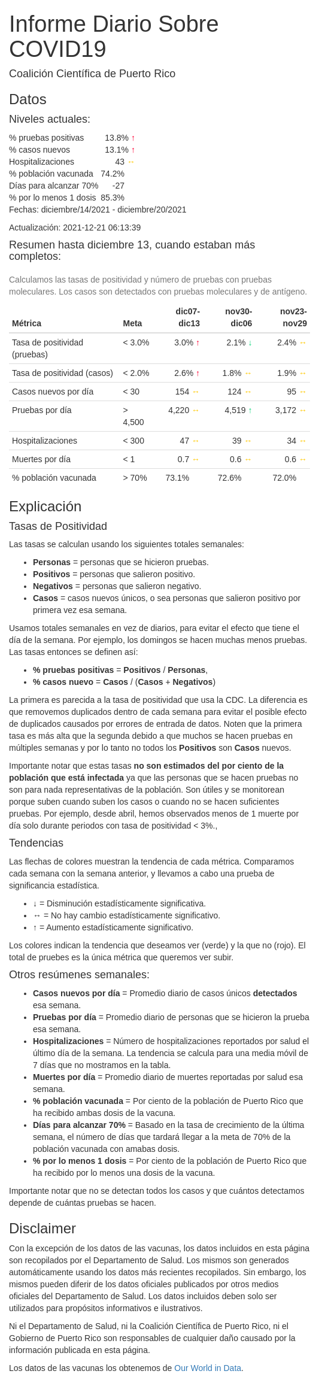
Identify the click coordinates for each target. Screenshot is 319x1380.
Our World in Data (207, 1368)
